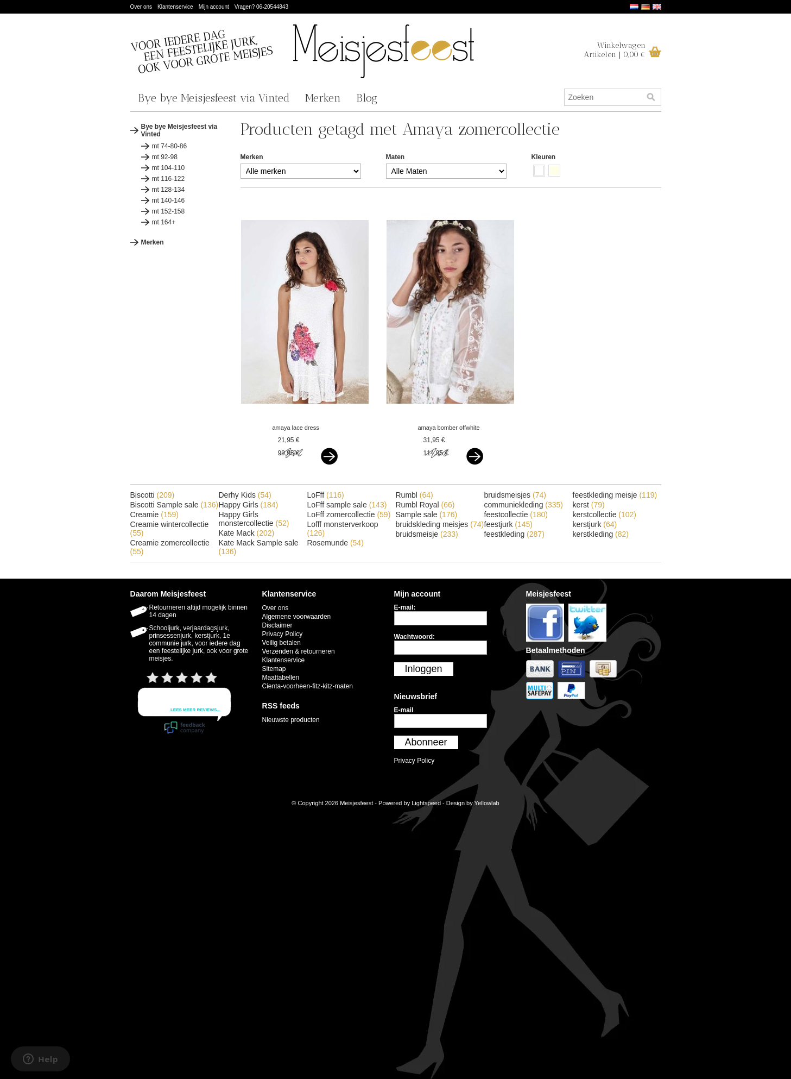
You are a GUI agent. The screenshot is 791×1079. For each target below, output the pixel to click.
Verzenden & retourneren (298, 651)
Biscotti (152, 495)
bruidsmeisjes (515, 495)
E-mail (404, 710)
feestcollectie (516, 514)
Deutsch (645, 7)
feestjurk (508, 524)
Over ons (141, 7)
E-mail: (405, 607)
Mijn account (214, 7)
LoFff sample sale (347, 504)
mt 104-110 (168, 168)
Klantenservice (175, 7)
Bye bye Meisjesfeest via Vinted (214, 97)
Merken (323, 97)
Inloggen (423, 668)
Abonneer (426, 742)
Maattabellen (281, 677)
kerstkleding (601, 534)
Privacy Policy (282, 634)
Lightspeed (426, 803)
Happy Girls (249, 504)
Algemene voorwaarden (296, 616)
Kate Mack (247, 533)
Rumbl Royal (425, 504)
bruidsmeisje (427, 534)
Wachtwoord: (414, 637)
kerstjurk (595, 524)
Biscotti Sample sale (174, 504)
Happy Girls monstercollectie (254, 519)
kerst (589, 504)
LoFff (325, 495)
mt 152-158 (168, 211)
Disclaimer (277, 625)
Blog (366, 97)
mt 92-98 (165, 157)
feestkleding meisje (615, 495)
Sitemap (274, 669)
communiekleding (524, 504)
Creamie (154, 514)
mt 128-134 (168, 189)
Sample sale (427, 514)
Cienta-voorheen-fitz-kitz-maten (307, 686)
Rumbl (414, 495)
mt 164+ (164, 222)
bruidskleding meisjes (440, 524)
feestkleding (514, 534)
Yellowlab (486, 803)
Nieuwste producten (291, 720)
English (657, 7)
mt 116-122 (168, 179)
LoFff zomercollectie (349, 514)
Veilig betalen (281, 643)
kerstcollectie (605, 514)
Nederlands (634, 7)
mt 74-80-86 (169, 146)
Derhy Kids (245, 495)
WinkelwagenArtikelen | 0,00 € (615, 50)
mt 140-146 (168, 200)
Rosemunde (335, 542)
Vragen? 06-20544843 (261, 7)
